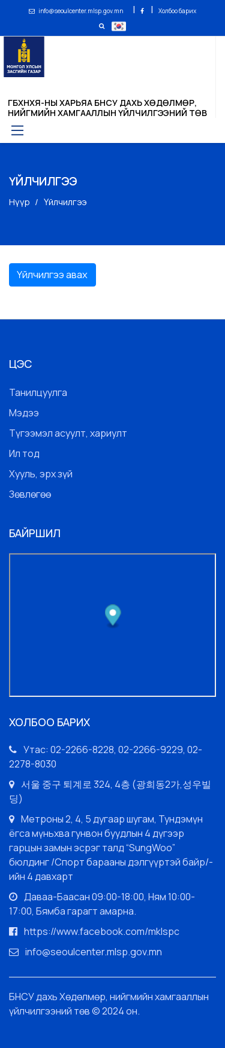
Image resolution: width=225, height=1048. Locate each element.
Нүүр (19, 202)
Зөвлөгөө (30, 494)
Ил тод (24, 453)
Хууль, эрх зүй (41, 473)
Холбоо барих (177, 11)
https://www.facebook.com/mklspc (101, 931)
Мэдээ (24, 412)
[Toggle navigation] (16, 130)
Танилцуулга (38, 392)
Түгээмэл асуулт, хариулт (68, 433)
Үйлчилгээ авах (52, 274)
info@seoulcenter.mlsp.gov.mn (76, 11)
